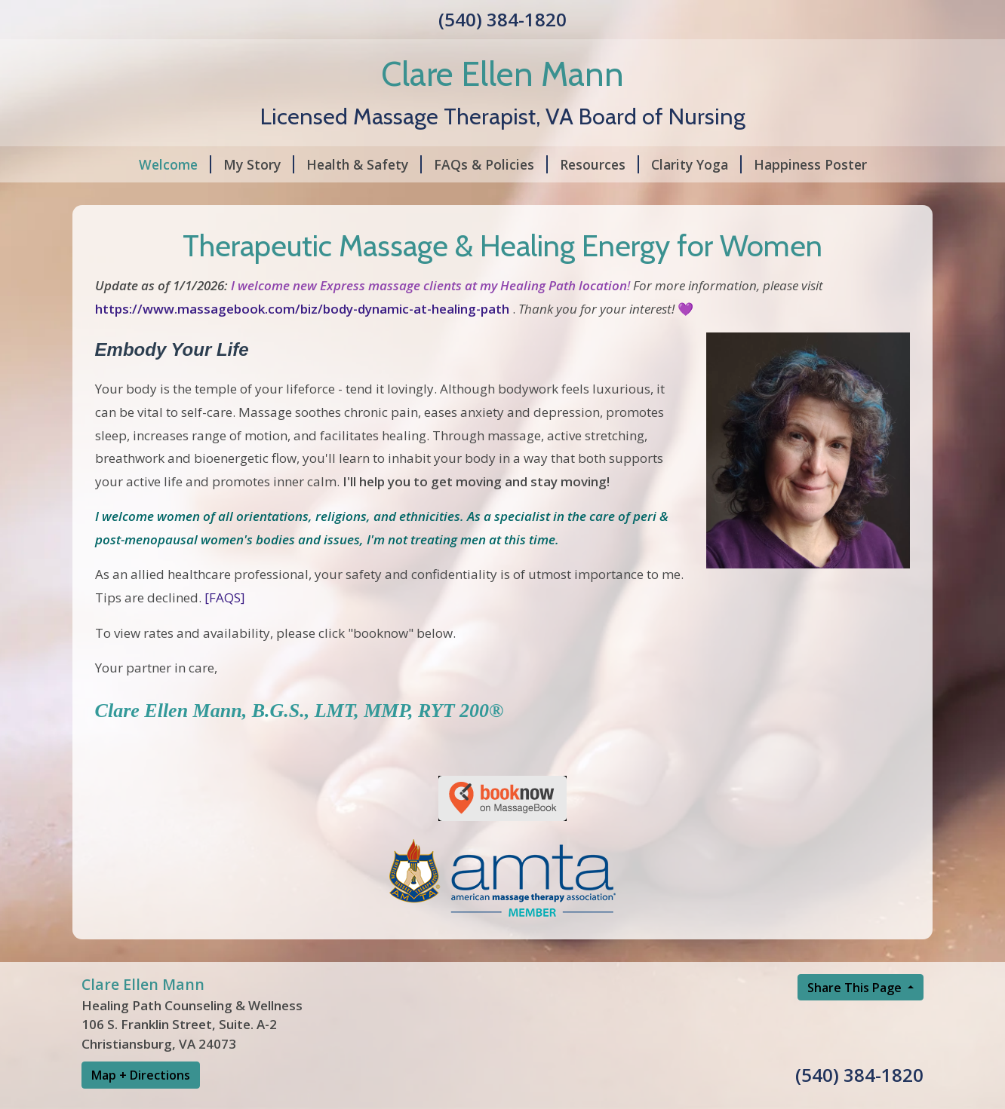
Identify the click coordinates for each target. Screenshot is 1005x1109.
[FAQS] (224, 597)
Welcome (175, 164)
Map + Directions (140, 1075)
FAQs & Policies (491, 164)
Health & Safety (364, 164)
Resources (599, 164)
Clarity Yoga (696, 164)
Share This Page (856, 987)
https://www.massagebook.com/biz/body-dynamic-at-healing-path (302, 308)
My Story (258, 164)
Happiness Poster (810, 164)
